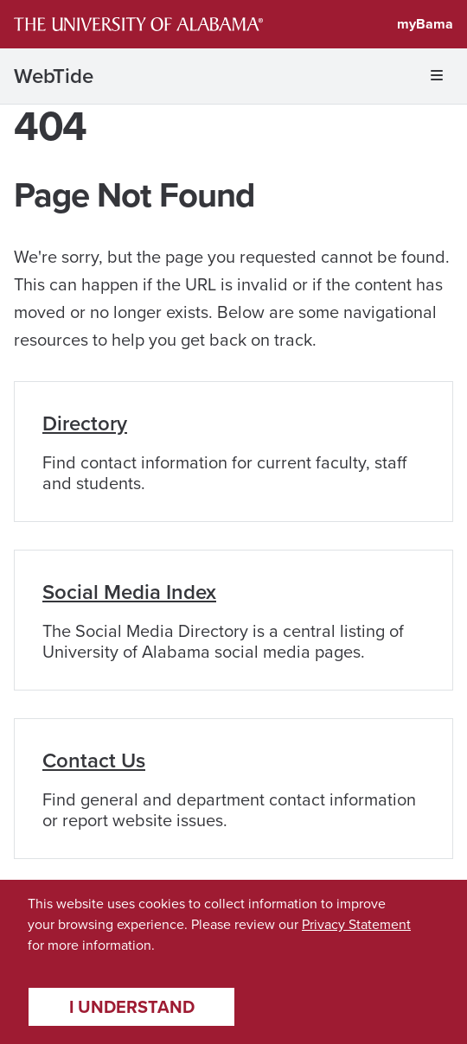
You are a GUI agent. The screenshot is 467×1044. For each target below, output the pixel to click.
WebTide (53, 76)
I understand (132, 1006)
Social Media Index (129, 592)
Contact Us (93, 760)
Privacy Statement (356, 924)
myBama (425, 24)
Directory (84, 423)
